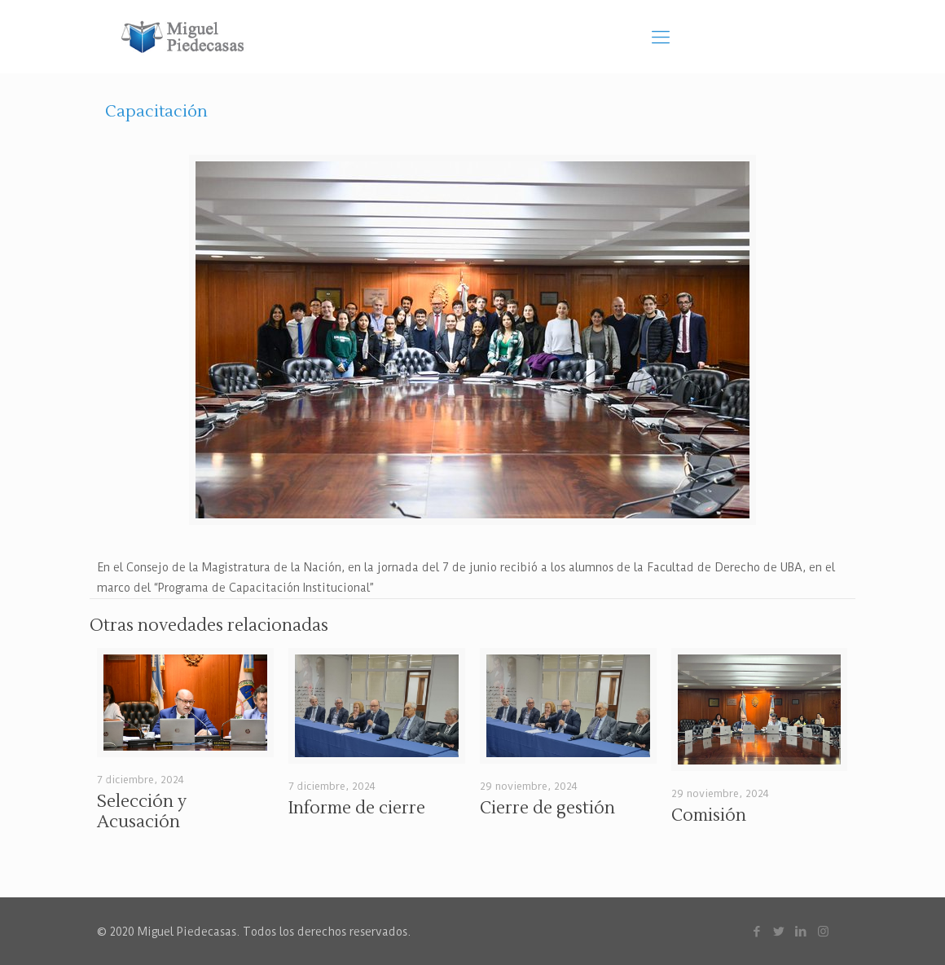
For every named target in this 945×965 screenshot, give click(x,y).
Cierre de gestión (547, 808)
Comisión (708, 815)
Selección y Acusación (142, 812)
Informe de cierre (356, 808)
